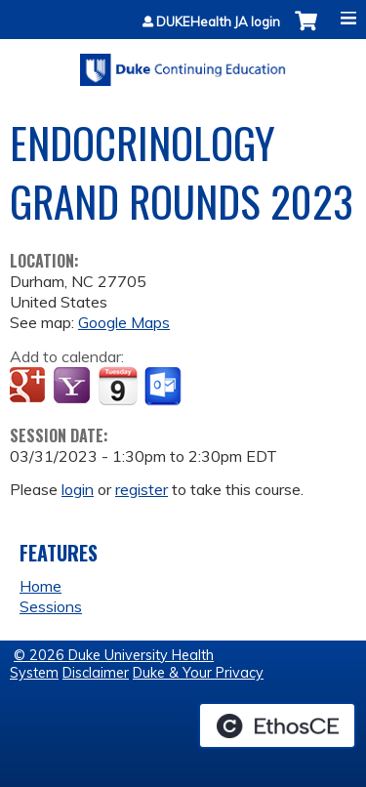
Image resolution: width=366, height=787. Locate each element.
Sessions (51, 606)
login (77, 489)
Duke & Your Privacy (198, 673)
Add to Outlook (164, 386)
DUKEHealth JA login (218, 22)
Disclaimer (95, 673)
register (141, 489)
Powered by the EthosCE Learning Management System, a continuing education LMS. (277, 725)
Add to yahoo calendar (74, 386)
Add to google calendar (30, 386)
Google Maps (124, 322)
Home (40, 586)
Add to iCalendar (118, 385)
